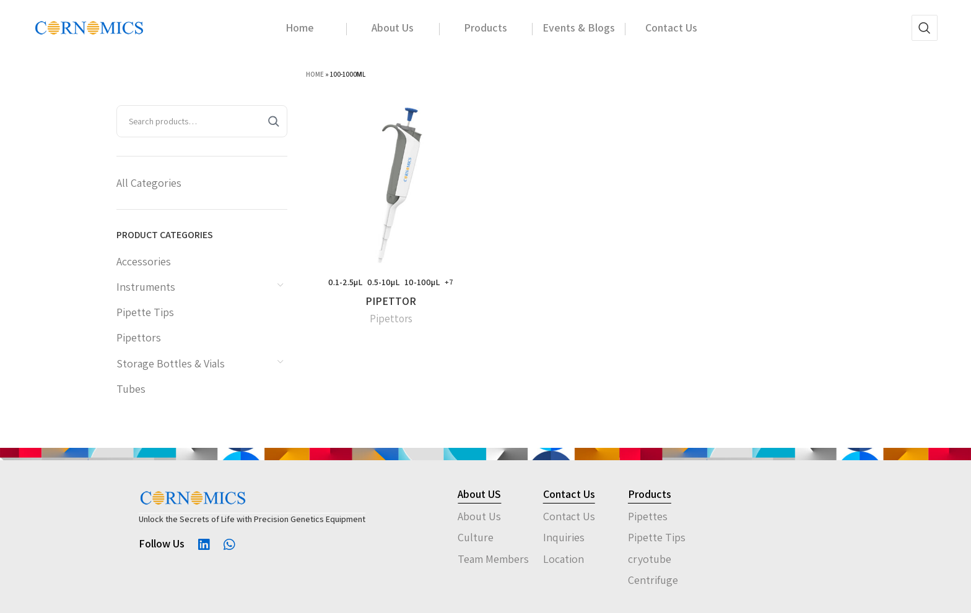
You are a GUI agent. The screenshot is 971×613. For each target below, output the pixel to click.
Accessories (143, 261)
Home (315, 74)
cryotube (649, 559)
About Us (479, 516)
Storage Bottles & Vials (170, 363)
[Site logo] (89, 27)
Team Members (493, 559)
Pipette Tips (145, 312)
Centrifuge (653, 580)
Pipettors (138, 337)
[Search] (924, 27)
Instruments (145, 287)
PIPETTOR (390, 301)
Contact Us (569, 516)
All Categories (148, 183)
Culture (476, 537)
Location (563, 559)
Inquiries (564, 537)
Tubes (131, 389)
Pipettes (648, 516)
